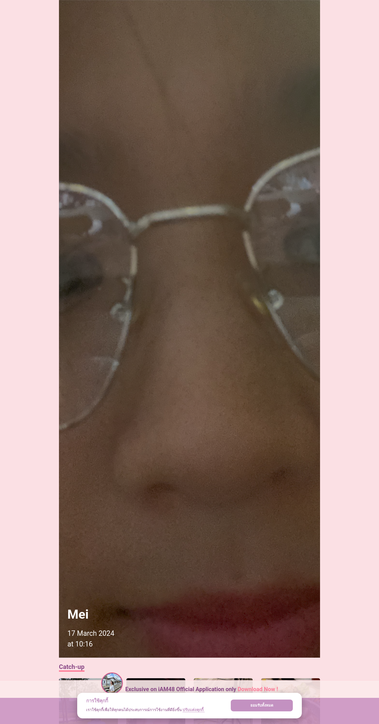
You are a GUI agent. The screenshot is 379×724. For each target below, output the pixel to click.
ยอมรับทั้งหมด (261, 705)
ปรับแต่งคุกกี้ (193, 709)
